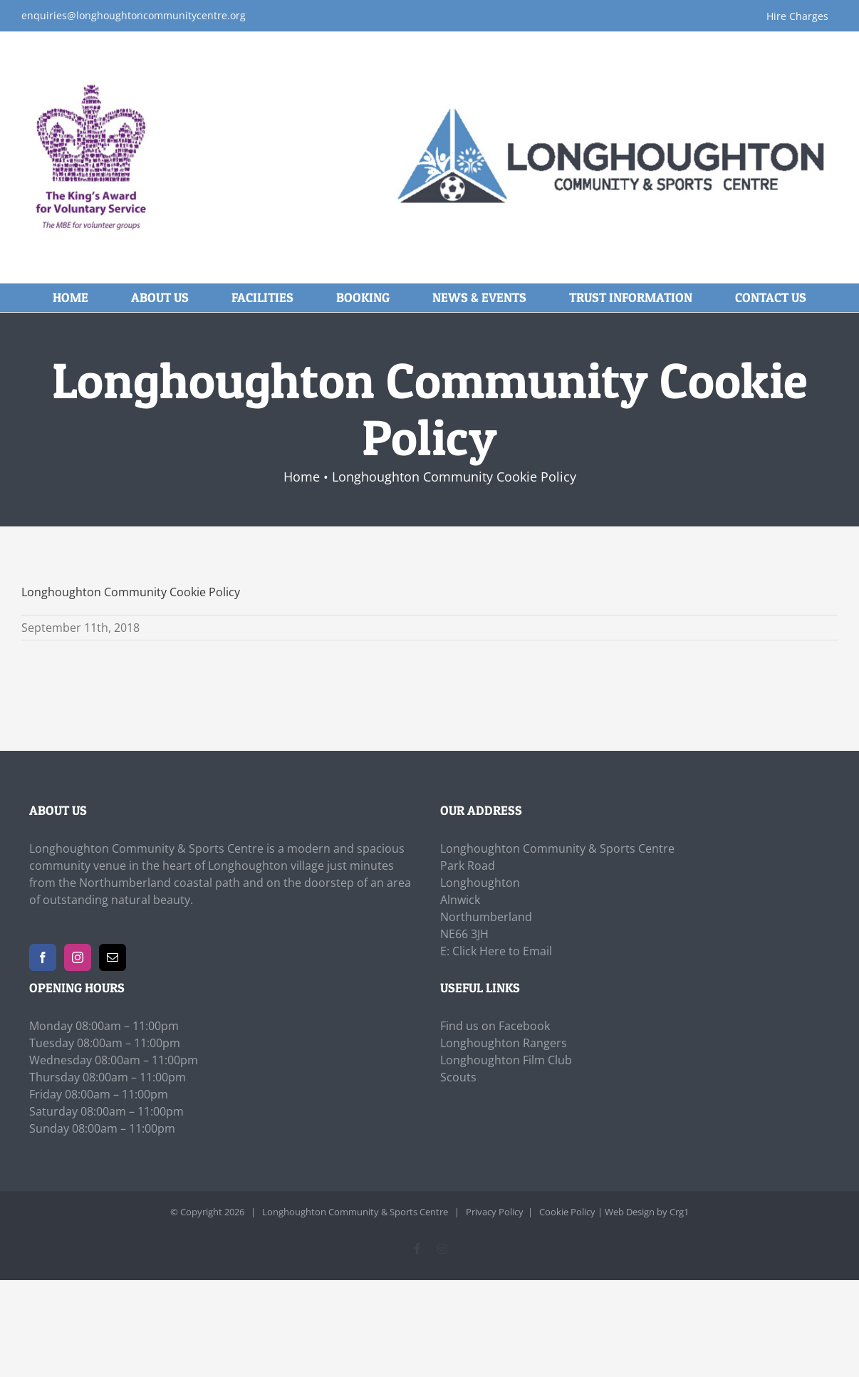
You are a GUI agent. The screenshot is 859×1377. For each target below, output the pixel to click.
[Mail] (112, 957)
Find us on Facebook (495, 1026)
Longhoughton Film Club (506, 1060)
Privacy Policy (495, 1211)
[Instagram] (77, 957)
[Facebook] (42, 957)
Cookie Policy (567, 1211)
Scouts (458, 1077)
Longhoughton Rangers (503, 1043)
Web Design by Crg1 (647, 1211)
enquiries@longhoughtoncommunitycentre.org (133, 15)
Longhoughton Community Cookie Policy (130, 592)
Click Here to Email (502, 951)
